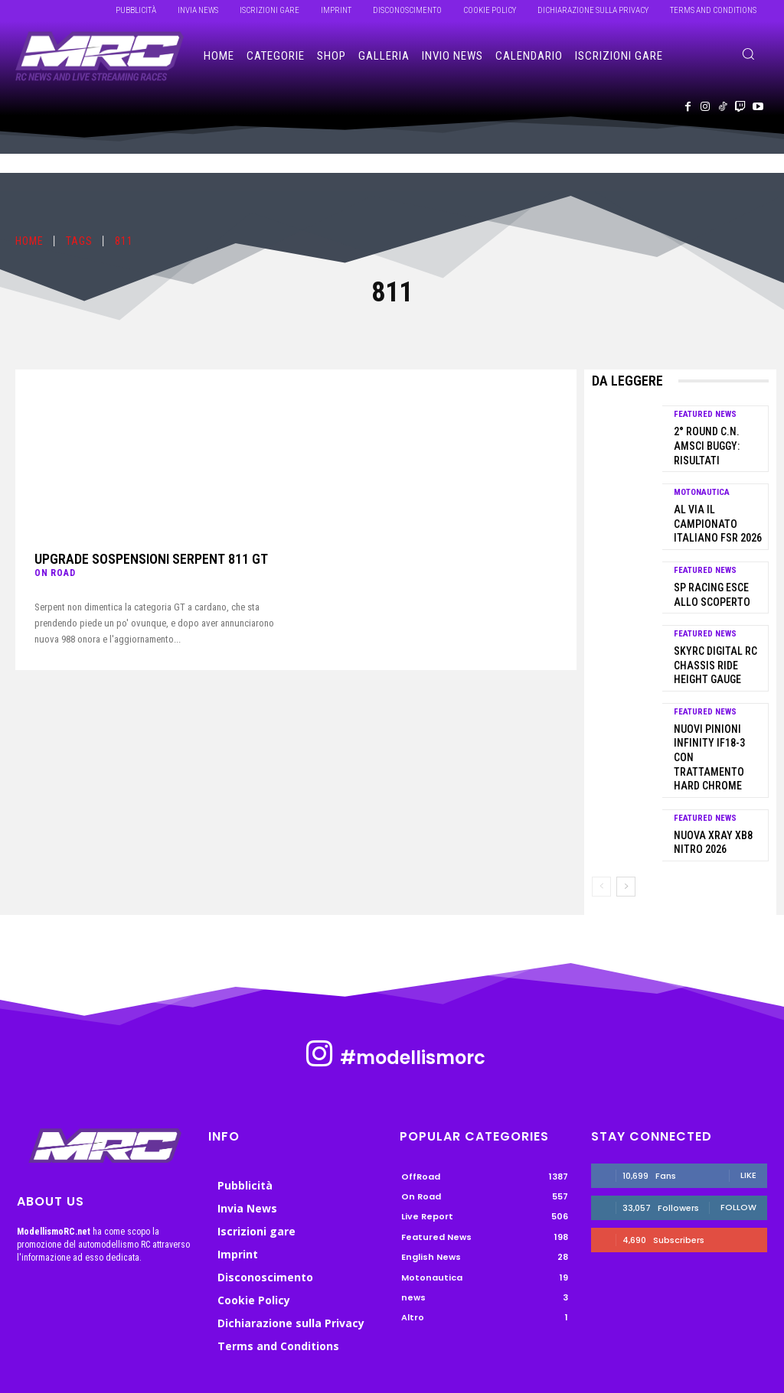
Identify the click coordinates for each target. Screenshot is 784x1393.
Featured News (705, 414)
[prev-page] (601, 809)
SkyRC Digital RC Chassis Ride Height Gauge (716, 619)
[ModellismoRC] (99, 56)
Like (748, 1098)
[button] (748, 53)
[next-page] (625, 809)
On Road (55, 572)
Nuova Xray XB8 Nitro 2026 (708, 767)
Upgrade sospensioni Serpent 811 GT (140, 559)
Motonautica (702, 474)
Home (29, 241)
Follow (738, 1130)
